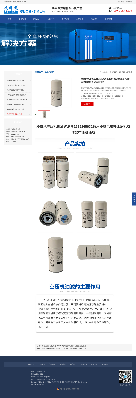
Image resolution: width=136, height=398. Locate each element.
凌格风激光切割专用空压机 (16, 109)
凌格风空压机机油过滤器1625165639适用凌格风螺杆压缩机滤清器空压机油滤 (64, 346)
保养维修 (79, 19)
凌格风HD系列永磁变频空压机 (17, 99)
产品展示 (36, 19)
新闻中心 (51, 19)
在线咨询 (87, 104)
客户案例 (65, 19)
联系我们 (129, 2)
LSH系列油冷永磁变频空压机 (16, 95)
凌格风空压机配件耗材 (14, 114)
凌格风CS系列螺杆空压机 (15, 104)
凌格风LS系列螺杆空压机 (15, 90)
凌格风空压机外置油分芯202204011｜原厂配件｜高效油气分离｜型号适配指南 (64, 348)
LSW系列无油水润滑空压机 (16, 85)
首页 (9, 19)
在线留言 (94, 19)
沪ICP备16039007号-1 (38, 385)
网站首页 (31, 364)
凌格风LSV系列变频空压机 (16, 80)
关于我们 (121, 2)
